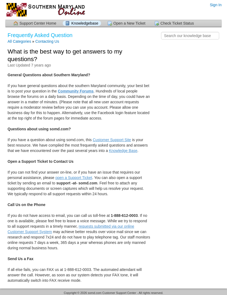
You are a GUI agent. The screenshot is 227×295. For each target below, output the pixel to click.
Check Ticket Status (177, 23)
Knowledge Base (123, 150)
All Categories (19, 41)
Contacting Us (47, 41)
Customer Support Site (112, 140)
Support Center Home (37, 23)
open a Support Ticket (73, 177)
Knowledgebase (84, 23)
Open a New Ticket (129, 23)
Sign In (216, 5)
